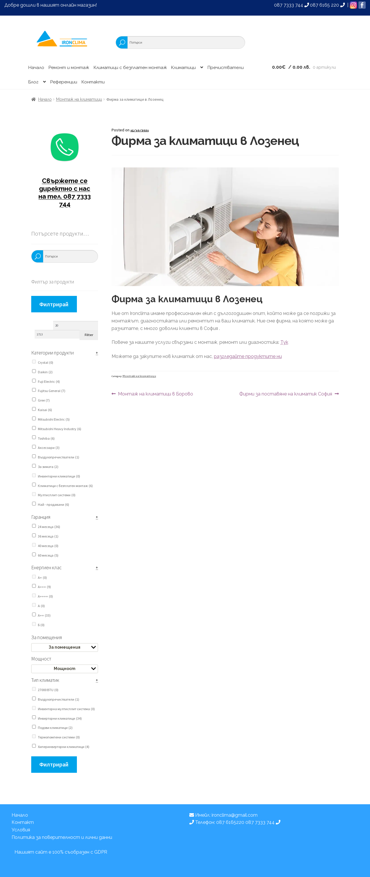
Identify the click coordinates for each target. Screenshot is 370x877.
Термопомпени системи (59, 737)
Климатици (183, 67)
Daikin (45, 372)
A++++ (45, 596)
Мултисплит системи (56, 495)
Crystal (45, 362)
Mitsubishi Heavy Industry (59, 429)
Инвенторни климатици (59, 476)
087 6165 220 (327, 5)
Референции (63, 82)
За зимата (48, 466)
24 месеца (49, 527)
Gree (44, 400)
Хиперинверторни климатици (63, 746)
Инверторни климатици (60, 718)
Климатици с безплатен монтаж (130, 67)
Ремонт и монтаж (69, 67)
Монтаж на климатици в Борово (155, 394)
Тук (284, 342)
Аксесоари (49, 447)
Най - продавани (53, 504)
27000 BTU (48, 690)
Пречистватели (226, 67)
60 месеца (48, 555)
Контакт (23, 822)
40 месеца (48, 546)
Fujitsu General (51, 391)
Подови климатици (55, 727)
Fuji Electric (49, 381)
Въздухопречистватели (58, 457)
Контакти (93, 82)
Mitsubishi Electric (54, 419)
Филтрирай (54, 304)
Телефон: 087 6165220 (217, 822)
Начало (36, 67)
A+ (42, 577)
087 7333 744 (291, 5)
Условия (21, 830)
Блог (33, 82)
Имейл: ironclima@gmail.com (223, 815)
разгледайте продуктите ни (248, 356)
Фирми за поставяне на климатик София (285, 394)
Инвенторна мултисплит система (66, 709)
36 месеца (48, 536)
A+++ (44, 587)
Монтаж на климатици (79, 99)
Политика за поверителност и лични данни (62, 837)
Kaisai (45, 410)
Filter (89, 335)
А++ (44, 615)
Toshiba (46, 438)
